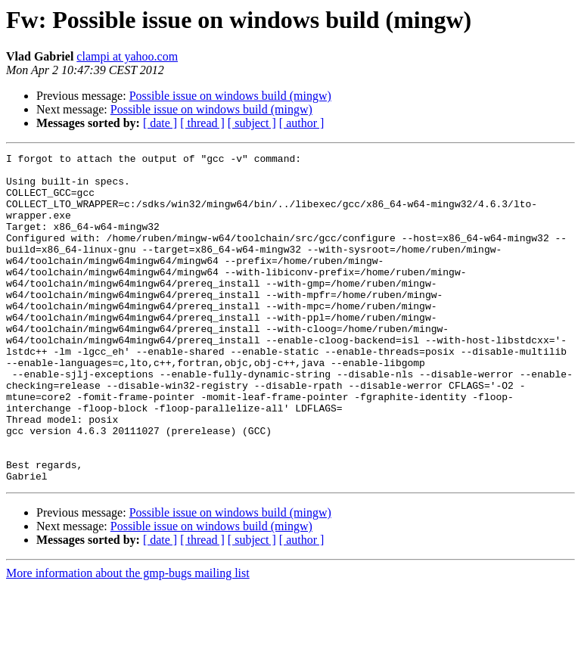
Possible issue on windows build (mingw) (230, 95)
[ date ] (160, 122)
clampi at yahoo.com (127, 56)
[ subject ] (252, 122)
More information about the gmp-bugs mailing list (128, 638)
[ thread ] (202, 122)
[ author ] (302, 122)
